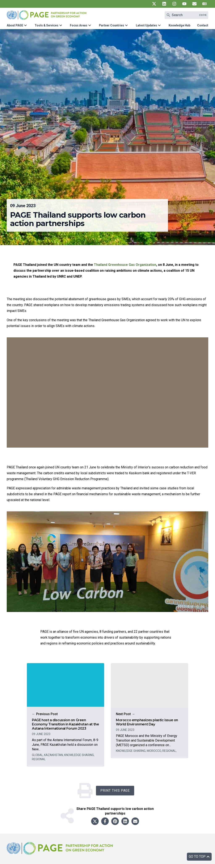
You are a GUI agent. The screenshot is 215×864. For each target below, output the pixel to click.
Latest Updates (146, 25)
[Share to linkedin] (125, 821)
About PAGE (15, 25)
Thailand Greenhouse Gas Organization (125, 265)
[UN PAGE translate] (204, 4)
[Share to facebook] (105, 821)
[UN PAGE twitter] (154, 4)
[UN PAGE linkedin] (164, 4)
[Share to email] (135, 821)
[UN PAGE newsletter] (194, 4)
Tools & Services (46, 25)
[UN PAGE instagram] (174, 4)
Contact (202, 25)
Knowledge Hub (179, 25)
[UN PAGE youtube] (184, 4)
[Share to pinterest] (115, 821)
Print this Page (115, 791)
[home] (60, 851)
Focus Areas (78, 25)
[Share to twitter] (95, 821)
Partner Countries (111, 25)
